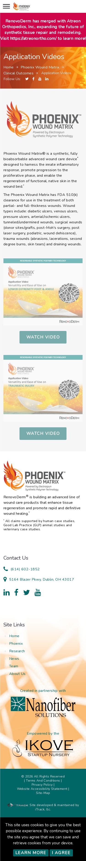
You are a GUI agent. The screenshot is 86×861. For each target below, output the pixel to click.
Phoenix (16, 643)
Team (13, 666)
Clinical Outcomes (18, 73)
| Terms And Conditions (42, 780)
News (14, 658)
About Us (17, 673)
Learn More (30, 853)
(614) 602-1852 (25, 569)
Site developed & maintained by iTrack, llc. (43, 807)
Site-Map (43, 793)
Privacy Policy (42, 784)
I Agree (61, 853)
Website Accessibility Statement (42, 789)
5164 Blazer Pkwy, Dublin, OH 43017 (41, 579)
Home (8, 67)
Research (17, 651)
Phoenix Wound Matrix (40, 67)
